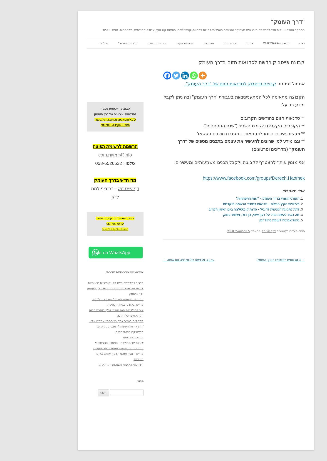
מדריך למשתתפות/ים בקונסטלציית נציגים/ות (83, 283)
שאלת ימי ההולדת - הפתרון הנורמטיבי (87, 343)
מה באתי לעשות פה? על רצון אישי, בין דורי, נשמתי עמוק (229, 215)
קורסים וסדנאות (124, 43)
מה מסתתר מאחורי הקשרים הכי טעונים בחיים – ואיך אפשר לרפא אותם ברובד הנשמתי (86, 354)
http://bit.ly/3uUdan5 (83, 229)
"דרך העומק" (255, 21)
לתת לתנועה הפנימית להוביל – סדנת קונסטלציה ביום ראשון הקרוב (221, 209)
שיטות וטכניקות (153, 43)
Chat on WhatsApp (79, 252)
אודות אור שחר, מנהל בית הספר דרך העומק (83, 288)
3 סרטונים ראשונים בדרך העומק (248, 260)
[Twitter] (144, 75)
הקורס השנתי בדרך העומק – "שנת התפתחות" (235, 198)
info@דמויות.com (83, 154)
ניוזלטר (71, 43)
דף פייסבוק (96, 188)
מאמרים (177, 43)
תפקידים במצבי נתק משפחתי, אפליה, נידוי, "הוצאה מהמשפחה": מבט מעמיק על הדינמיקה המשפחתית (84, 326)
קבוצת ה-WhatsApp (244, 43)
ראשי (269, 43)
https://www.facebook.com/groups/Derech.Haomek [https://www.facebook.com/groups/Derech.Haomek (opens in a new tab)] (221, 178)
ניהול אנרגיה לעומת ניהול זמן (247, 220)
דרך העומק (236, 231)
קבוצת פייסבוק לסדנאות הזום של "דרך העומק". (198, 83)
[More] (170, 75)
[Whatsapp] (162, 75)
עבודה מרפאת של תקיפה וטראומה (156, 260)
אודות (217, 43)
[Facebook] (135, 75)
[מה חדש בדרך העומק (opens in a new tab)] (83, 180)
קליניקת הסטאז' (95, 43)
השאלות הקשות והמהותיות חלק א (89, 364)
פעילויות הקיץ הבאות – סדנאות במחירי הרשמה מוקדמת (229, 204)
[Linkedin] (153, 75)
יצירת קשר (198, 43)
